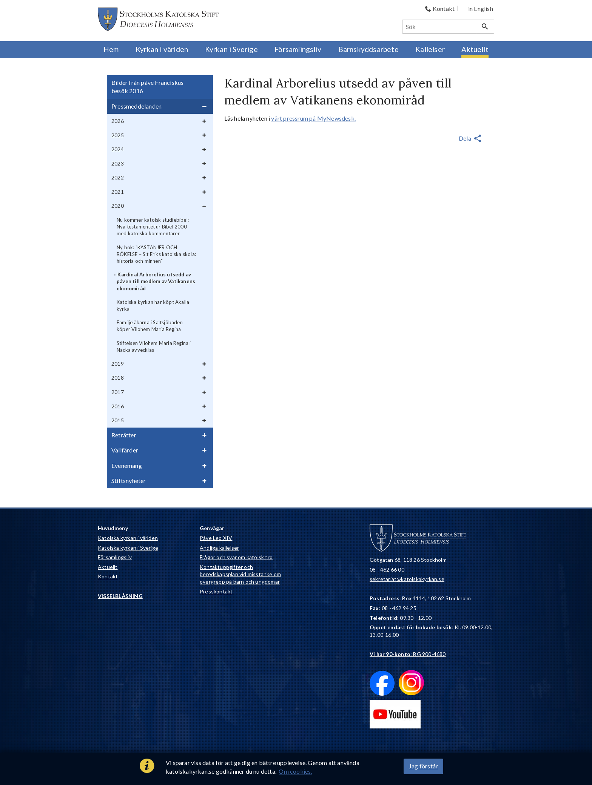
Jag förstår (423, 766)
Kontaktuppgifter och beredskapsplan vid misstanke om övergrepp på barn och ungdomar (240, 574)
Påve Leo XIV (216, 538)
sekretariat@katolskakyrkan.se (407, 579)
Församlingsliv (115, 557)
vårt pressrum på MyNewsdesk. (313, 118)
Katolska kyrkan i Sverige (128, 547)
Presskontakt (216, 591)
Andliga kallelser (219, 547)
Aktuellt (108, 567)
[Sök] (439, 27)
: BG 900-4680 (408, 654)
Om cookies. (295, 771)
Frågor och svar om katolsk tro (236, 557)
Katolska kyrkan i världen (128, 538)
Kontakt (108, 576)
